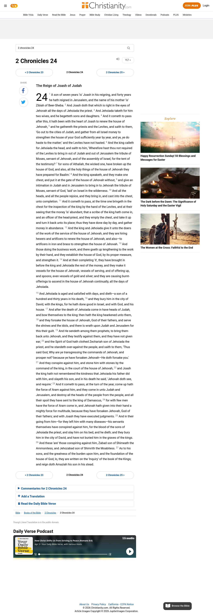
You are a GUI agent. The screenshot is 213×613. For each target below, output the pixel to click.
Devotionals (151, 15)
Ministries (187, 15)
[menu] (5, 6)
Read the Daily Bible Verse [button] (37, 503)
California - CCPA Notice (121, 604)
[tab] (75, 488)
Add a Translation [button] (31, 496)
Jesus (72, 15)
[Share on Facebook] (23, 90)
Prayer (82, 15)
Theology (126, 15)
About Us (84, 604)
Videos (138, 15)
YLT (128, 60)
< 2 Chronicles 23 (34, 72)
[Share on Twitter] (23, 102)
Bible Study (95, 15)
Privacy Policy (98, 604)
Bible (18, 513)
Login (206, 5)
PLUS (176, 15)
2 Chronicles (50, 513)
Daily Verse (42, 15)
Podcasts (165, 15)
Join (192, 6)
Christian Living (111, 15)
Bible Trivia (28, 15)
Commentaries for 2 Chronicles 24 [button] (42, 488)
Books (32, 513)
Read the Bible (59, 15)
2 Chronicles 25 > (115, 72)
